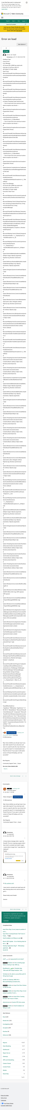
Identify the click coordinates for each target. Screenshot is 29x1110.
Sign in (13, 21)
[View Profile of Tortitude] (5, 974)
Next (26, 1077)
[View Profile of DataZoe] (10, 962)
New (4, 1017)
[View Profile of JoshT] (4, 959)
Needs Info (6, 1020)
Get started (19, 30)
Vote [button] (6, 51)
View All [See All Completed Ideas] (5, 950)
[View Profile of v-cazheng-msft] (15, 788)
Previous (19, 1077)
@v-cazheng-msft (9, 883)
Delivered (5, 1035)
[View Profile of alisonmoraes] (6, 1002)
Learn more (4, 9)
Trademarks (3, 1100)
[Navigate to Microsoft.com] (5, 14)
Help (19, 21)
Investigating (11, 732)
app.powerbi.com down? (17, 959)
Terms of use (4, 1097)
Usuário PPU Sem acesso (18, 1002)
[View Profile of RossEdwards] (6, 968)
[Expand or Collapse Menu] (2, 17)
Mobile (5, 1070)
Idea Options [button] (21, 44)
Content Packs (6, 1067)
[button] (25, 794)
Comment (6, 920)
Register (8, 21)
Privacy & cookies (5, 1095)
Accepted (5, 1028)
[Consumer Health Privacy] (14, 1105)
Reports (5, 768)
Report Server (6, 1053)
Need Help (6, 1073)
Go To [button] (23, 21)
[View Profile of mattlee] (10, 985)
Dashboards (6, 1049)
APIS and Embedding (8, 1060)
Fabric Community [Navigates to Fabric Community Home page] (17, 14)
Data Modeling (7, 1046)
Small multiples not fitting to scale (12, 938)
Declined (5, 1031)
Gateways (5, 1056)
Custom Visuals (7, 1063)
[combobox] (16, 24)
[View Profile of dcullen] (5, 979)
